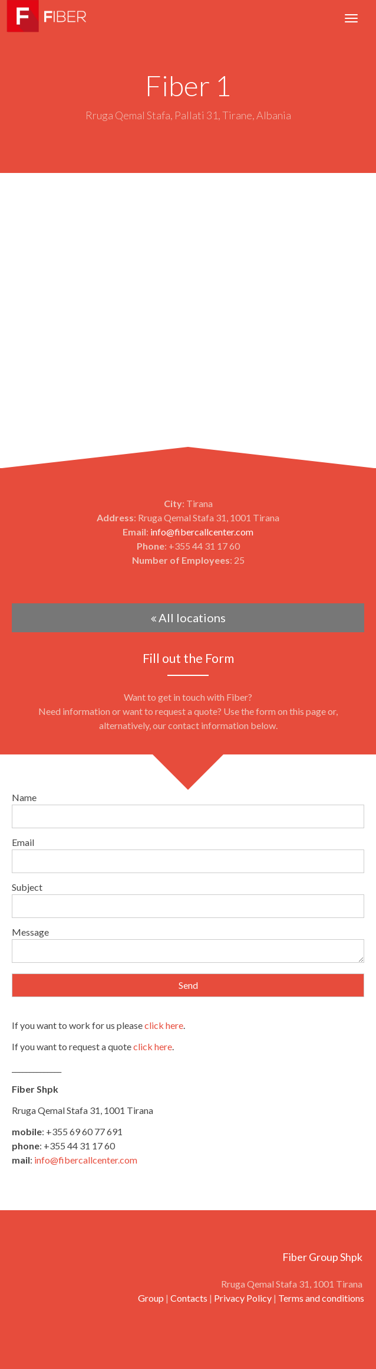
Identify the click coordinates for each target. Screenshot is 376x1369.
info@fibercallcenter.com (201, 531)
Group (151, 1297)
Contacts (188, 1297)
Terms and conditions (321, 1297)
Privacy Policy (243, 1297)
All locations (188, 617)
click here (163, 1025)
